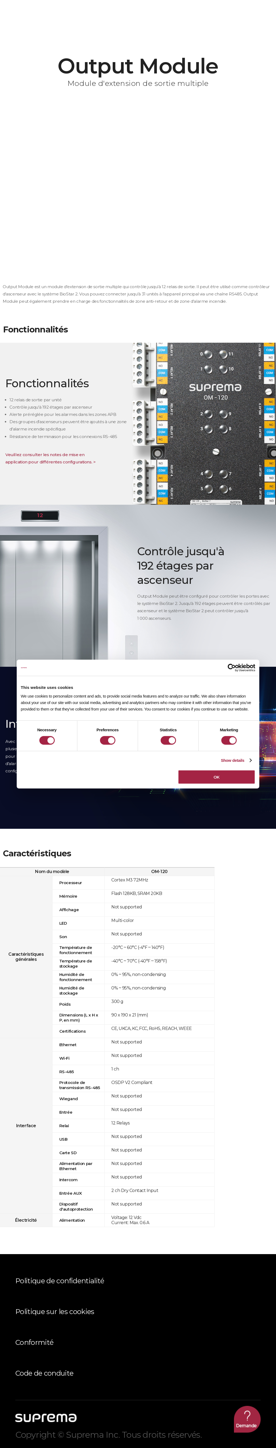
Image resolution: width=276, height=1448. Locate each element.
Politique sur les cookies (54, 1311)
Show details (232, 760)
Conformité (34, 1342)
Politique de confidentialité (59, 1281)
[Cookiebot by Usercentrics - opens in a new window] (231, 668)
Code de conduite (44, 1373)
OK (216, 776)
